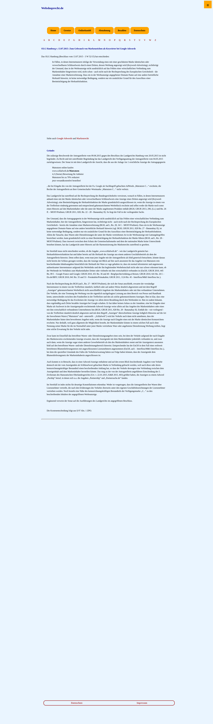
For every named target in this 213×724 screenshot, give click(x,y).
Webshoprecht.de (52, 8)
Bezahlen (122, 30)
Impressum (142, 703)
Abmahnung (104, 30)
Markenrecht (82, 138)
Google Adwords (64, 138)
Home (53, 30)
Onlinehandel (84, 30)
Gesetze (67, 30)
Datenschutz (139, 30)
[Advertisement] (106, 111)
